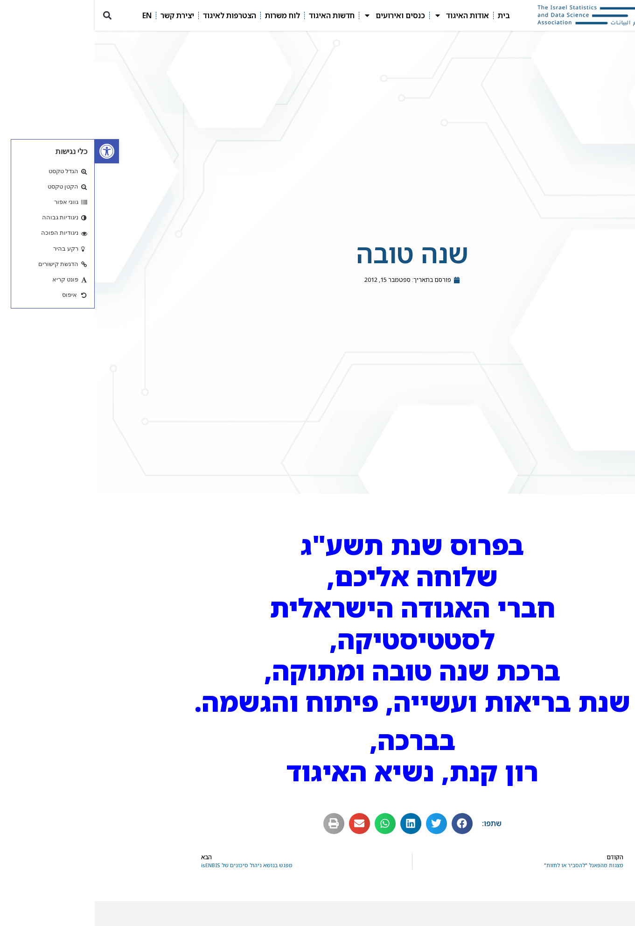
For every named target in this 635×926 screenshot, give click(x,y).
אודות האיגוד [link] (366, 15)
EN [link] (52, 15)
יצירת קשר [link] (82, 15)
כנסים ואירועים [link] (299, 15)
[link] (12, 151)
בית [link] (409, 15)
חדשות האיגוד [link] (237, 15)
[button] (12, 15)
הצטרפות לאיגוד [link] (134, 15)
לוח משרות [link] (187, 15)
